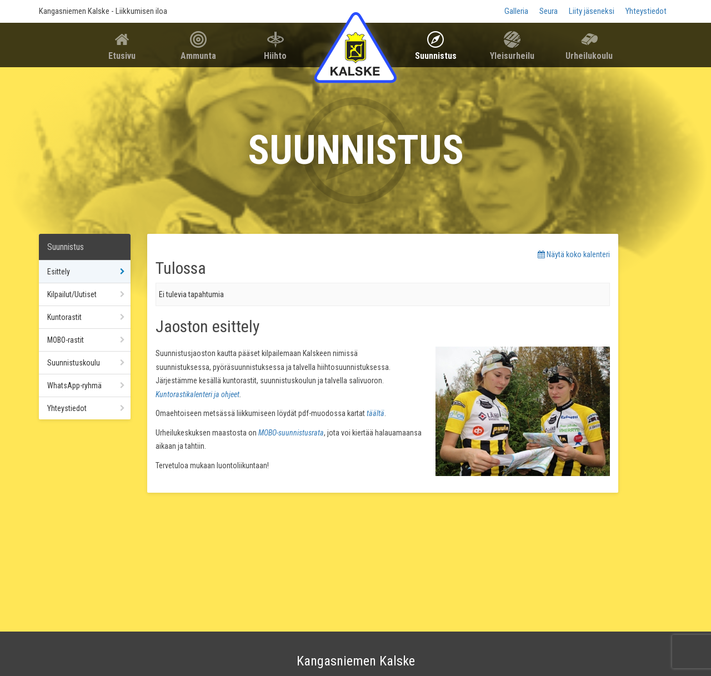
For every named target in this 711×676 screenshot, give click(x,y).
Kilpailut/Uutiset (72, 294)
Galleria (516, 11)
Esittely (58, 271)
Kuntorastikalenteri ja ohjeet (197, 394)
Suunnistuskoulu (73, 362)
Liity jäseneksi (591, 11)
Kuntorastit (64, 317)
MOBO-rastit (65, 340)
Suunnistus (436, 56)
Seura (548, 11)
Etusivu (122, 56)
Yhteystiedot (646, 11)
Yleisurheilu (512, 56)
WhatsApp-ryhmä (74, 385)
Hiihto (275, 56)
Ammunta (198, 56)
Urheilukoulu (589, 56)
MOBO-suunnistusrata (291, 432)
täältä (375, 413)
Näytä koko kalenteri (574, 254)
